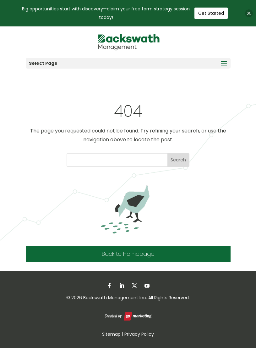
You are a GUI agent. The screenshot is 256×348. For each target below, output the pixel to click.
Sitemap (111, 334)
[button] (249, 13)
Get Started (211, 13)
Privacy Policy (139, 334)
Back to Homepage (128, 254)
